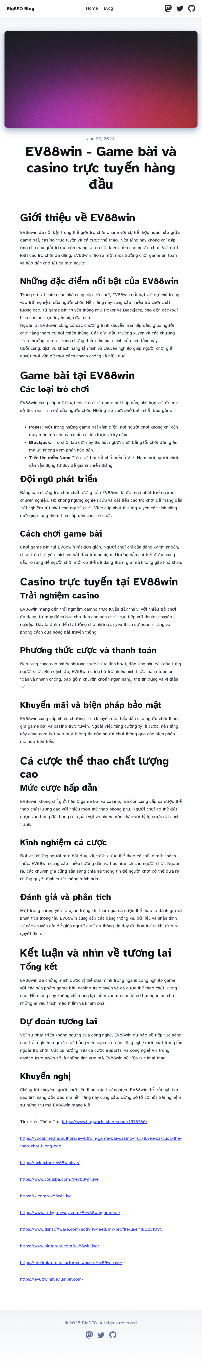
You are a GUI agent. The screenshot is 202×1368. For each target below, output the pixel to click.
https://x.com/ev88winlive (46, 1196)
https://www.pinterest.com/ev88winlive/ (59, 1246)
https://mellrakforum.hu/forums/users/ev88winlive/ (71, 1262)
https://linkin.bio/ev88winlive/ (50, 1162)
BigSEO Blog (20, 8)
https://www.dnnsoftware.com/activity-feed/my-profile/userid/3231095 (91, 1229)
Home (92, 8)
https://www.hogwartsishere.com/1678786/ (105, 1121)
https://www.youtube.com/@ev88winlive (59, 1179)
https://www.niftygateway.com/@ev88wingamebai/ (70, 1212)
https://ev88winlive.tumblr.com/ (52, 1279)
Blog (108, 8)
